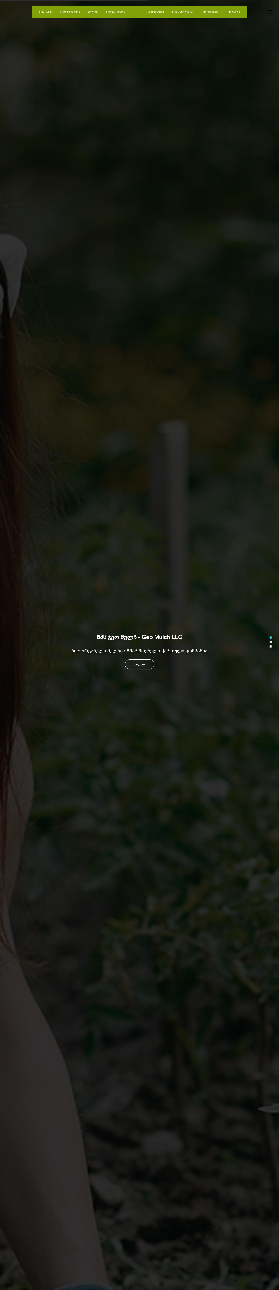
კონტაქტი (233, 12)
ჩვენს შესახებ (70, 12)
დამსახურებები (183, 12)
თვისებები (210, 12)
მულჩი (93, 12)
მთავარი (45, 12)
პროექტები (156, 12)
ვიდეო (139, 664)
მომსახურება (115, 12)
